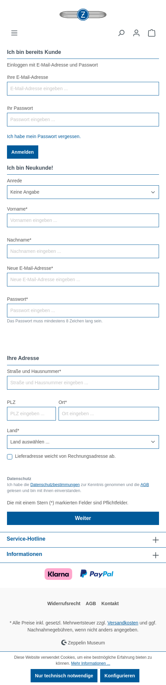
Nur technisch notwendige (64, 675)
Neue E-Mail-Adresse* (30, 268)
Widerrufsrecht (63, 603)
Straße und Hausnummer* (34, 371)
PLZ (11, 402)
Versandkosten (122, 622)
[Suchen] (121, 33)
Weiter (83, 518)
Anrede (14, 180)
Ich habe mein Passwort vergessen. (44, 136)
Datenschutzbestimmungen (55, 484)
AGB (144, 484)
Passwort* (17, 299)
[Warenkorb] (151, 33)
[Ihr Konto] (136, 33)
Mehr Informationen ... (90, 663)
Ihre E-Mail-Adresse (27, 77)
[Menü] (14, 33)
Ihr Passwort (20, 108)
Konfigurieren (119, 675)
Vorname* (17, 209)
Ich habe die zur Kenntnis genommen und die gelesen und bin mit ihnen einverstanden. (78, 487)
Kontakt (110, 603)
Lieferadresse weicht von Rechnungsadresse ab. (65, 456)
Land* (13, 430)
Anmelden (22, 152)
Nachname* (19, 240)
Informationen (24, 554)
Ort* (63, 402)
